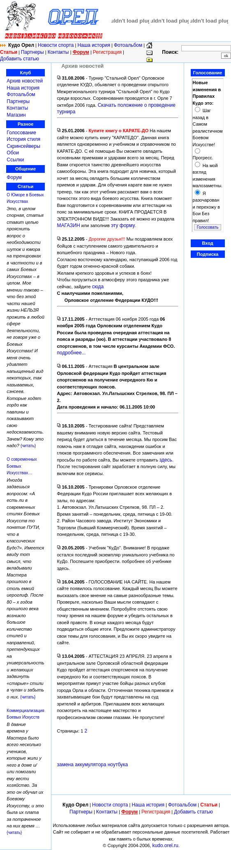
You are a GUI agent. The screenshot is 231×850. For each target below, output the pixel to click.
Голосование (21, 133)
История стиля (23, 139)
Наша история (93, 45)
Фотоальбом (128, 45)
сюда (98, 286)
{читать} (28, 445)
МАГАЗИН (68, 225)
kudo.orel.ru (165, 845)
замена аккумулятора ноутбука (92, 764)
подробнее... (71, 353)
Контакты (59, 52)
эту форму (123, 225)
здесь (165, 460)
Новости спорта (56, 45)
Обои (13, 153)
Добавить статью (19, 59)
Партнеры (32, 52)
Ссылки (15, 160)
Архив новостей (25, 81)
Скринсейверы (23, 146)
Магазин (16, 115)
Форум (14, 177)
